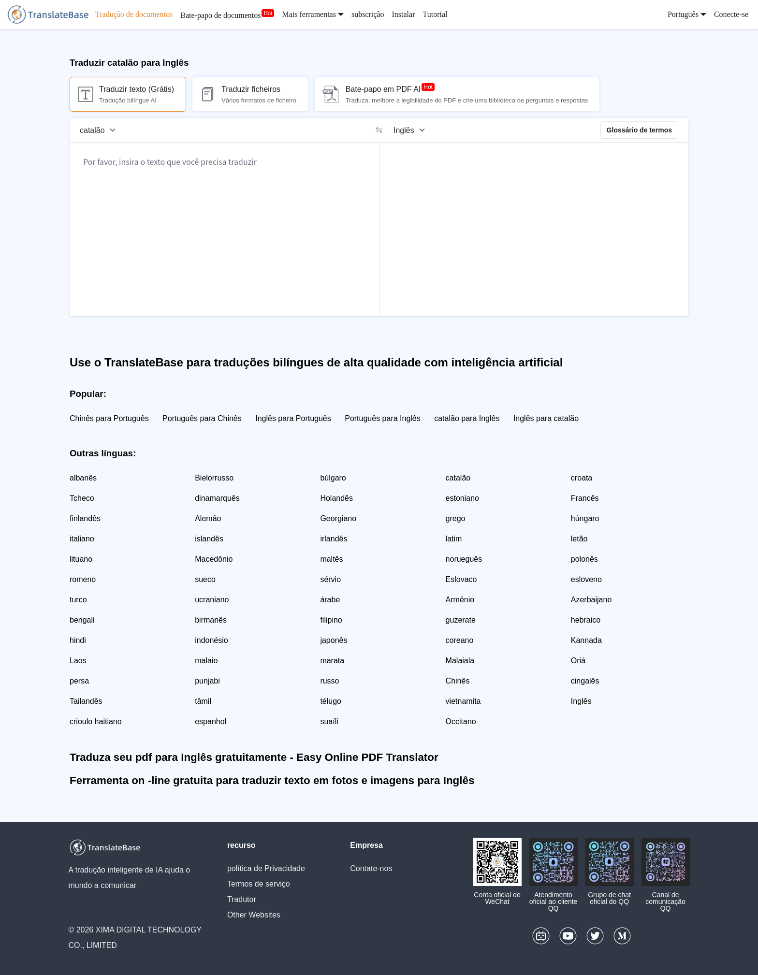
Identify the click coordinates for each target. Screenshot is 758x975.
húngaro (585, 518)
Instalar (403, 14)
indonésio (211, 640)
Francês (585, 498)
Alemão (208, 518)
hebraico (585, 620)
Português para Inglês (383, 418)
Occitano (461, 721)
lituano (81, 559)
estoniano (462, 498)
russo (329, 681)
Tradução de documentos (134, 14)
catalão (458, 478)
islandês (209, 539)
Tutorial (435, 14)
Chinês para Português (109, 418)
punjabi (207, 681)
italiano (82, 539)
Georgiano (338, 518)
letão (579, 539)
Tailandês (86, 701)
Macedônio (214, 559)
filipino (331, 620)
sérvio (330, 579)
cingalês (585, 681)
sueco (205, 579)
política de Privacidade (266, 868)
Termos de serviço (258, 884)
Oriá (578, 660)
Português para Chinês (202, 418)
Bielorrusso (214, 478)
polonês (584, 559)
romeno (83, 579)
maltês (331, 559)
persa (79, 681)
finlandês (85, 518)
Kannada (586, 640)
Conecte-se (731, 14)
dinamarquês (217, 498)
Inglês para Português (293, 418)
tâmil (203, 701)
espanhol (210, 721)
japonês (333, 640)
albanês (83, 478)
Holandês (336, 498)
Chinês (458, 681)
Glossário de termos (639, 130)
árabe (330, 600)
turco (78, 600)
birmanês (211, 620)
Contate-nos (371, 868)
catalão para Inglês (466, 418)
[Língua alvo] (413, 130)
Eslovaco (461, 579)
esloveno (586, 579)
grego (456, 518)
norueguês (464, 559)
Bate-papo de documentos (220, 15)
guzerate (461, 620)
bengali (82, 620)
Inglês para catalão (546, 418)
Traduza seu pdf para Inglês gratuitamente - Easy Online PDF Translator (254, 757)
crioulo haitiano (96, 721)
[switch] (379, 130)
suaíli (329, 721)
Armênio (460, 600)
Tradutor (241, 899)
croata (581, 478)
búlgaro (333, 478)
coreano (460, 640)
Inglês (581, 701)
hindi (78, 640)
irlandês (333, 539)
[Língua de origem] (101, 130)
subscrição (367, 14)
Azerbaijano (591, 600)
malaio (206, 660)
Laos (78, 660)
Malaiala (460, 660)
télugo (330, 701)
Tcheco (82, 498)
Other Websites (253, 915)
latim (454, 539)
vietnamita (463, 701)
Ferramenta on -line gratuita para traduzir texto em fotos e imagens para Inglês (272, 780)
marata (332, 660)
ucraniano (212, 600)
